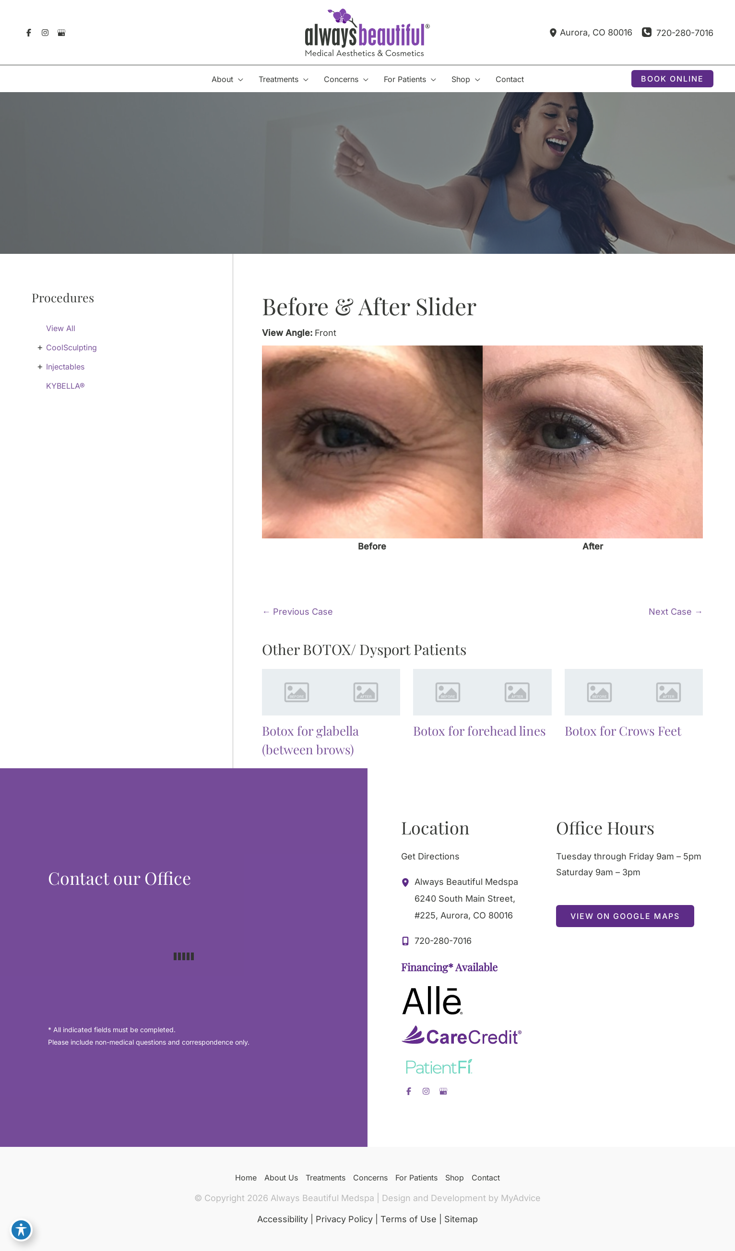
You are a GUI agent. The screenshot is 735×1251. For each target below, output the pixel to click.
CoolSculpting (71, 347)
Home (246, 1177)
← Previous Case (297, 612)
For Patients (416, 1177)
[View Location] (554, 32)
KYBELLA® (65, 386)
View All (60, 328)
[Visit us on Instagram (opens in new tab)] (45, 32)
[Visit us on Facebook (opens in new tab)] (29, 32)
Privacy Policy (344, 1219)
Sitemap (461, 1219)
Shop (454, 1177)
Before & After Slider (369, 305)
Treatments (325, 1177)
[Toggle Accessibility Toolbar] (21, 1229)
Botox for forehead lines (479, 730)
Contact (486, 1177)
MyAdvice (521, 1198)
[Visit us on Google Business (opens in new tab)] (61, 32)
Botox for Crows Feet (623, 730)
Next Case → (676, 612)
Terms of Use (408, 1219)
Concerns (370, 1177)
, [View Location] (596, 33)
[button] (672, 78)
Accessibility (282, 1219)
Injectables (65, 366)
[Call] (677, 33)
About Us (281, 1177)
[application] (238, 79)
